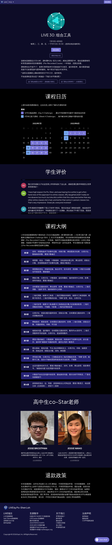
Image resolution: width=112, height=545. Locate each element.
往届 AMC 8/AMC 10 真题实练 (40, 516)
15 (46, 143)
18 (28, 148)
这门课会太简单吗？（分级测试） (72, 82)
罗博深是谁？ (60, 516)
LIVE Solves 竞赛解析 (37, 518)
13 (37, 143)
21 (41, 148)
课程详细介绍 (56, 56)
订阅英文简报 (60, 523)
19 (32, 148)
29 (46, 152)
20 (37, 148)
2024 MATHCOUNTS (37, 523)
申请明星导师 (60, 527)
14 (41, 143)
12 (32, 143)
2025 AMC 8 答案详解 (37, 525)
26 (32, 152)
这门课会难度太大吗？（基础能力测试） (41, 82)
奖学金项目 (7, 523)
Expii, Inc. (20, 534)
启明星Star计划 (9, 521)
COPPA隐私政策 (88, 521)
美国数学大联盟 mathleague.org (41, 529)
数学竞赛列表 (34, 521)
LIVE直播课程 (8, 516)
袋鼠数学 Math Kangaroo (38, 527)
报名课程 (56, 50)
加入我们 (59, 525)
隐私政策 (85, 518)
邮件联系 (59, 518)
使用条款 (85, 516)
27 (37, 152)
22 (46, 148)
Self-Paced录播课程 (11, 518)
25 (28, 152)
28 (41, 152)
